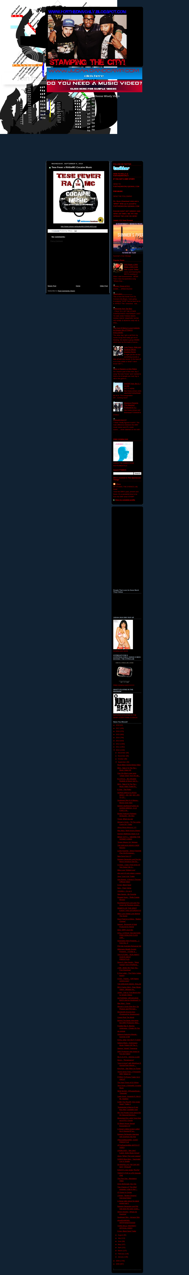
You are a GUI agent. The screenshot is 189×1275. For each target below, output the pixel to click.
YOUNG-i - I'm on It (124, 891)
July (119, 1238)
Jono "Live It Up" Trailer (126, 876)
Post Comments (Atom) (66, 291)
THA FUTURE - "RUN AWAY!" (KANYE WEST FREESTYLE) (128, 957)
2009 (118, 1261)
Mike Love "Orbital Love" (126, 870)
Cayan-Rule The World (125, 1017)
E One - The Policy (124, 789)
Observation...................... (122, 294)
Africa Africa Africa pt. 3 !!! (126, 827)
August (121, 1235)
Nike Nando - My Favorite (126, 894)
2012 (118, 744)
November (122, 756)
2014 (118, 738)
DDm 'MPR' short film (125, 930)
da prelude (121, 1031)
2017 (118, 728)
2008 (118, 1264)
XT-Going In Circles (124, 1192)
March (120, 1251)
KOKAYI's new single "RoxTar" (128, 1170)
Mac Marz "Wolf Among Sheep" (129, 831)
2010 (118, 750)
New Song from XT (124, 856)
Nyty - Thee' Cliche (124, 888)
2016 (118, 731)
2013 (118, 741)
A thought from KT (120, 420)
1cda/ (79, 226)
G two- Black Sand (124, 885)
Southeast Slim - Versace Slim (128, 1217)
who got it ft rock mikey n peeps (129, 873)
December (122, 753)
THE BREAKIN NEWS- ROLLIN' (129, 984)
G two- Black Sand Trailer (126, 1231)
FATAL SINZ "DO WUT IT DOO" (129, 1040)
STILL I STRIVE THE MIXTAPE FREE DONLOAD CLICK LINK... (129, 935)
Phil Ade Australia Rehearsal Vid (129, 946)
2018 (118, 725)
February (121, 1254)
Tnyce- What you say (125, 819)
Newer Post (52, 286)
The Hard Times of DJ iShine (128, 1082)
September (122, 762)
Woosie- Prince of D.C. (121, 286)
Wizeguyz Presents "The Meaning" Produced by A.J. (131, 405)
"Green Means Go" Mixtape (127, 842)
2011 (118, 747)
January (121, 1257)
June (120, 1241)
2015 (118, 734)
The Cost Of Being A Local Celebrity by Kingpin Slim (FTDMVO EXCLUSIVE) (126, 330)
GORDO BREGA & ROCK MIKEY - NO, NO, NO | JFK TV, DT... (128, 795)
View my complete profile (125, 500)
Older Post (104, 286)
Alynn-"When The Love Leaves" (129, 1156)
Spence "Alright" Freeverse (127, 1048)
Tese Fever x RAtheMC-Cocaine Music (72, 167)
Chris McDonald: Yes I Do (126, 1184)
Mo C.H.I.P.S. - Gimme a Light (128, 1057)
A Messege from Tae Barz (122, 309)
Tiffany (118, 484)
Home (78, 286)
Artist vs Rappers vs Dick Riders (125, 369)
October (121, 759)
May (119, 1244)
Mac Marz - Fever (123, 1003)
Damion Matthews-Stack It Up (128, 834)
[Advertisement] (77, 265)
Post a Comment (56, 241)
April (120, 1247)
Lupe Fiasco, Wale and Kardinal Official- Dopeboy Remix (132, 349)
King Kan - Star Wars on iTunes (129, 1068)
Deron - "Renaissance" (125, 1060)
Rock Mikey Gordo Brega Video (129, 765)
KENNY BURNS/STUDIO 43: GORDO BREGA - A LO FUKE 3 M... (128, 808)
